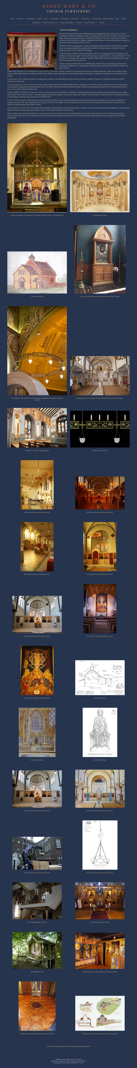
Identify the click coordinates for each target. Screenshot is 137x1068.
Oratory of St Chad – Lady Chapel (37, 450)
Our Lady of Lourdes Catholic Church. (100, 636)
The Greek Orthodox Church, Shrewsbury (22, 85)
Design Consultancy (67, 23)
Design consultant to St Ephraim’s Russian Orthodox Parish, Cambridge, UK (37, 215)
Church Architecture (50, 23)
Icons (46, 19)
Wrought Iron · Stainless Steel (102, 19)
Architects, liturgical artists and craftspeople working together (68, 1046)
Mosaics (79, 23)
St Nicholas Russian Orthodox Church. (37, 512)
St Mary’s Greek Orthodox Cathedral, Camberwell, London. (100, 296)
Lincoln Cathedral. (100, 760)
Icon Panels (54, 19)
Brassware (31, 19)
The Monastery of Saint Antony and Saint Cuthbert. (100, 972)
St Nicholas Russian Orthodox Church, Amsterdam (48, 92)
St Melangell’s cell (14, 79)
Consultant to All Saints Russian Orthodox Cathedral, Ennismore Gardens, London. (37, 399)
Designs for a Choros (100, 450)
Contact (102, 23)
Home (12, 19)
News (117, 19)
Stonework (86, 19)
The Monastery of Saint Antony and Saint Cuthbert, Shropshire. (49, 71)
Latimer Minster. (100, 698)
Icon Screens (64, 19)
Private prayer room (100, 215)
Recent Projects (90, 23)
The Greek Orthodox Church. (37, 922)
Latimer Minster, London (16, 108)
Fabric (40, 19)
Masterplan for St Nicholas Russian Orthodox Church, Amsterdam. (100, 398)
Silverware (75, 19)
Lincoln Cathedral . (37, 760)
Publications (36, 23)
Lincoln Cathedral (14, 100)
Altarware (21, 19)
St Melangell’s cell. (37, 972)
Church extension (37, 296)
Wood (124, 19)
